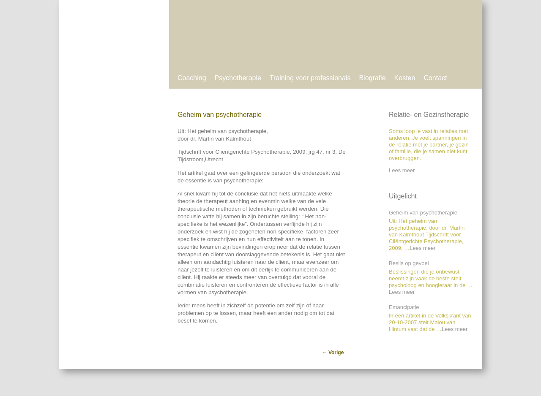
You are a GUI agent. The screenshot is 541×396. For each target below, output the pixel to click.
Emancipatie (404, 307)
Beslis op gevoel (409, 263)
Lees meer (402, 170)
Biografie (372, 77)
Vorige (333, 352)
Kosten (404, 77)
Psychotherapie (238, 77)
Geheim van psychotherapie (423, 212)
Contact (435, 77)
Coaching (192, 77)
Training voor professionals (310, 77)
